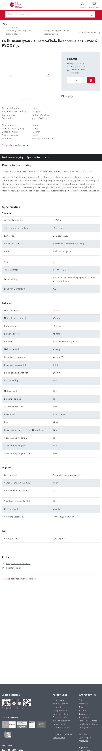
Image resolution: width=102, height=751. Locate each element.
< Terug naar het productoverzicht (19, 579)
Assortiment (60, 695)
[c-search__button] (92, 14)
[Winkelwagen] (94, 5)
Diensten (83, 734)
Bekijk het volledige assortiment (63, 736)
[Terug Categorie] (5, 24)
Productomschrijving (13, 157)
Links (46, 157)
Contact (82, 700)
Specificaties (33, 157)
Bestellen (83, 704)
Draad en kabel (60, 717)
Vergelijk (69, 96)
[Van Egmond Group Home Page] (15, 5)
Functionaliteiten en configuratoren (88, 726)
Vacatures (83, 741)
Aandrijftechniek (61, 728)
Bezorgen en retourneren (84, 716)
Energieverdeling (61, 714)
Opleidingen (84, 737)
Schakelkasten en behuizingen (61, 722)
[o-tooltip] (77, 80)
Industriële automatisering (60, 702)
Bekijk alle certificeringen (14, 708)
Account (82, 710)
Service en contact (87, 721)
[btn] (91, 80)
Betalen (82, 707)
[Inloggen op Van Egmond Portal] (82, 5)
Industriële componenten (60, 709)
